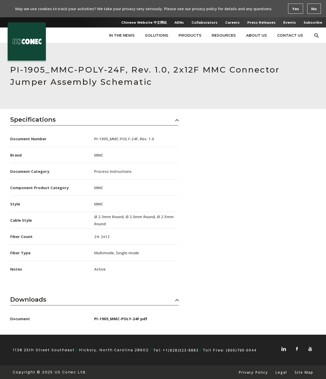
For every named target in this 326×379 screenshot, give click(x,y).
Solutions (156, 35)
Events (289, 22)
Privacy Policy (253, 372)
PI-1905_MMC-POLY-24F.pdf (120, 318)
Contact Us (290, 35)
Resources (224, 35)
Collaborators (205, 22)
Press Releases (261, 22)
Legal (281, 372)
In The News (122, 35)
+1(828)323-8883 (180, 350)
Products (190, 35)
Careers (232, 22)
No (314, 8)
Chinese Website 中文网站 (144, 22)
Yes (295, 8)
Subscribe (313, 22)
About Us (256, 35)
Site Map (304, 372)
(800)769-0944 (241, 350)
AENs (179, 22)
